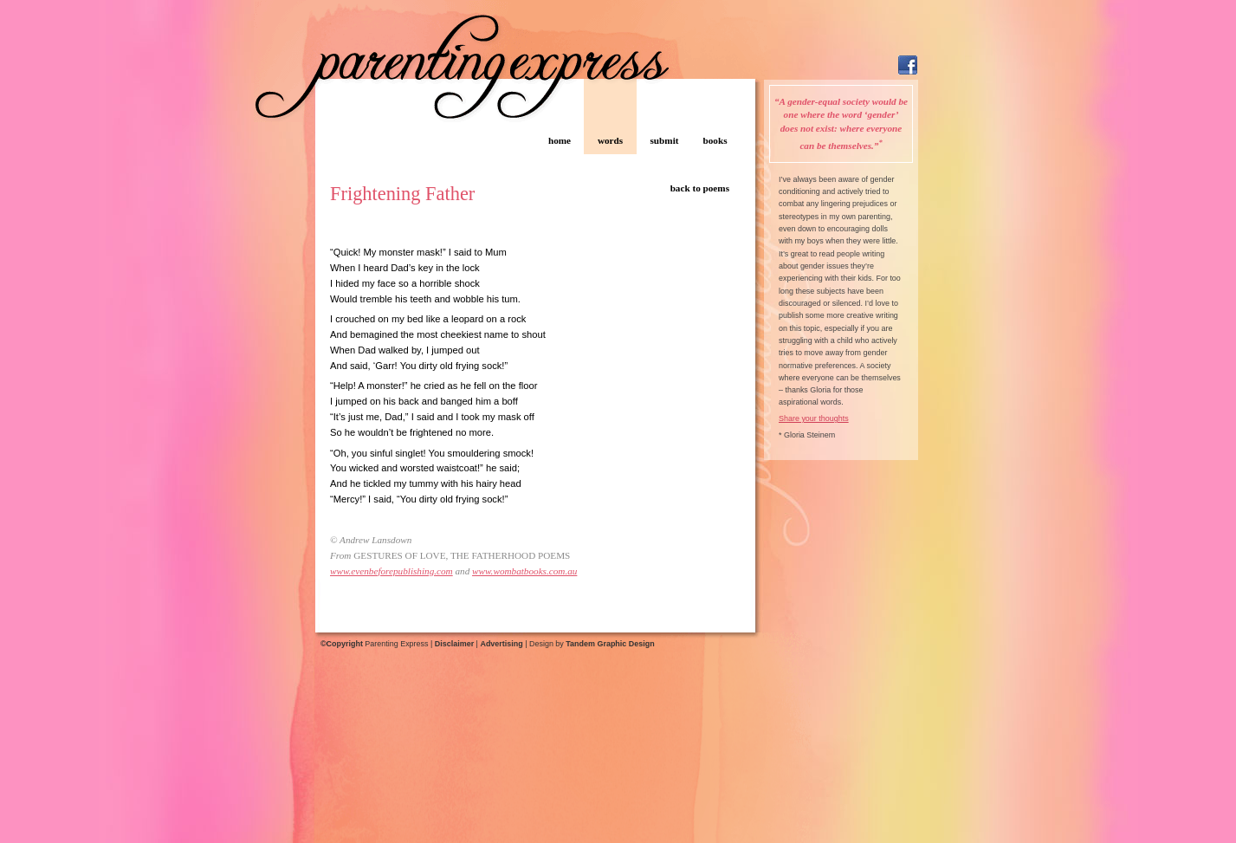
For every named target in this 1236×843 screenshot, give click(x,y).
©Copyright (341, 643)
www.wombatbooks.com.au (524, 571)
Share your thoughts (814, 418)
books (715, 140)
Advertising (501, 643)
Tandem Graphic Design (610, 643)
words (610, 140)
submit (664, 140)
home (559, 140)
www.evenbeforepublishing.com (391, 571)
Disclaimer (454, 643)
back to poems (699, 188)
